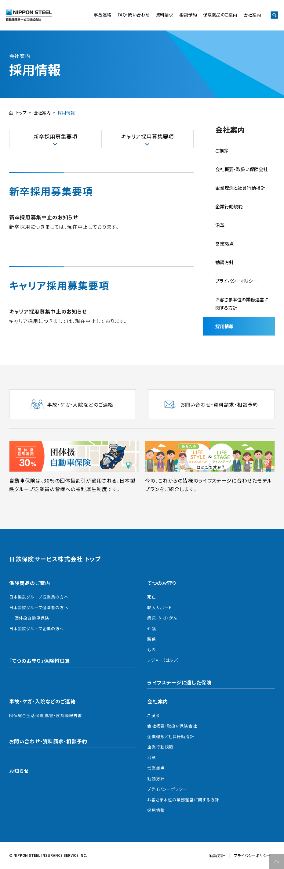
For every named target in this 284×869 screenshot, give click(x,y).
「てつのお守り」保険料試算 (39, 660)
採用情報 (224, 326)
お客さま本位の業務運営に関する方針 (241, 303)
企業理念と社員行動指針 (170, 736)
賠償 (151, 639)
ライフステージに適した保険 (179, 682)
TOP (276, 861)
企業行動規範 (229, 206)
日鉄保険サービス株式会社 (29, 15)
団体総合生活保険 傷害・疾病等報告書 (45, 715)
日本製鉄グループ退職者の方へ (38, 607)
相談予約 (188, 15)
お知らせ (19, 770)
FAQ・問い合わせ (134, 15)
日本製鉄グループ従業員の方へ (38, 597)
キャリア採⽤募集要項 (147, 136)
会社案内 (252, 15)
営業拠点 (224, 243)
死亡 (151, 597)
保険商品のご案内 (220, 15)
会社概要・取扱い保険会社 (241, 169)
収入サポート (159, 607)
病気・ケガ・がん (162, 618)
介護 (151, 628)
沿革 (219, 225)
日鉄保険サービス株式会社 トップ (55, 559)
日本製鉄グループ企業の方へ (36, 628)
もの (151, 649)
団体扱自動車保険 (32, 618)
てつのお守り (162, 583)
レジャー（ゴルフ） (163, 660)
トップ (21, 112)
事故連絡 (102, 15)
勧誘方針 (155, 778)
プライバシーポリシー (236, 281)
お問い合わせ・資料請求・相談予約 (48, 741)
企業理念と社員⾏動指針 (240, 188)
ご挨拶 (221, 150)
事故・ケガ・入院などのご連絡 (42, 701)
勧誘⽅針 (224, 262)
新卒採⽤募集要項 (55, 136)
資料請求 (164, 15)
